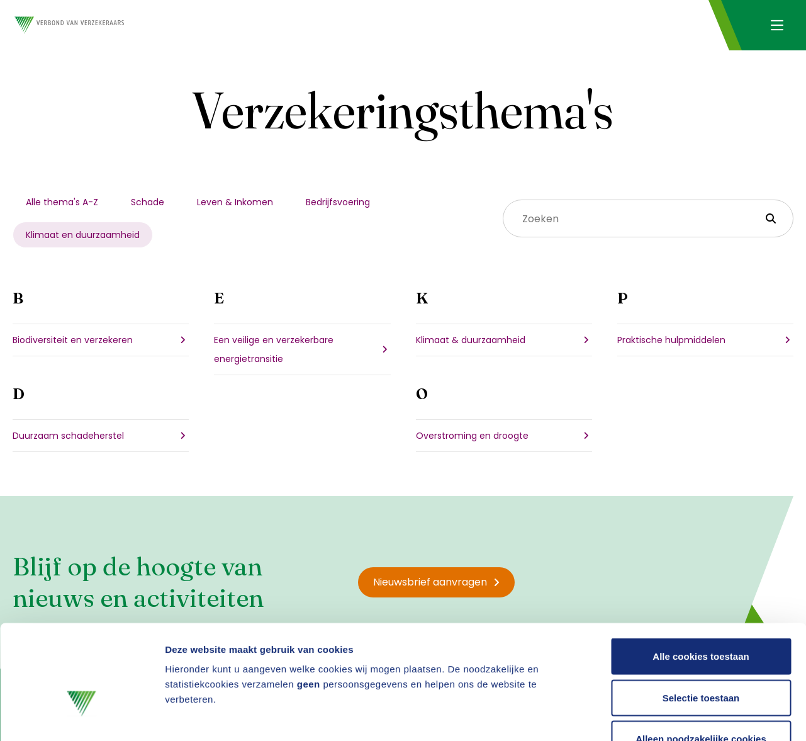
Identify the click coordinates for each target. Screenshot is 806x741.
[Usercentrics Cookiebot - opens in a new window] (81, 716)
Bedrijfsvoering (338, 202)
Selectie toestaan (701, 617)
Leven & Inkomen (235, 202)
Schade (147, 202)
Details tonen (680, 716)
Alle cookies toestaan (700, 575)
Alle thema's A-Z (62, 202)
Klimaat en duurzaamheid (83, 235)
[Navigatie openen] (776, 25)
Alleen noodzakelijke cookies (700, 658)
